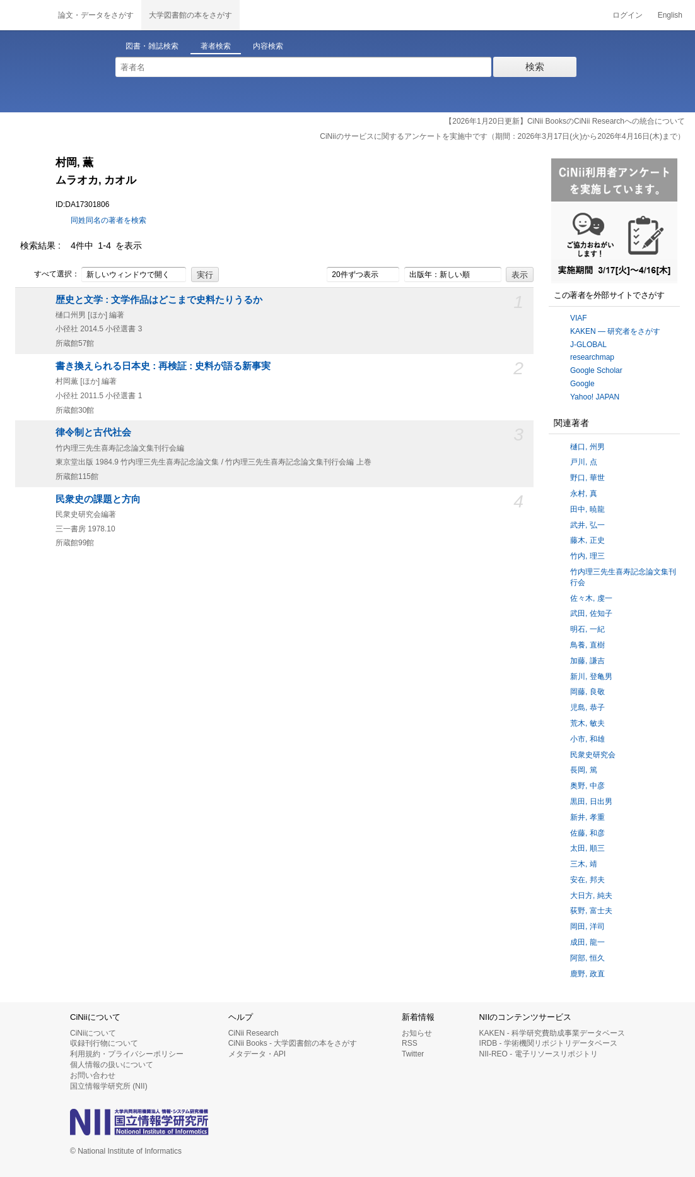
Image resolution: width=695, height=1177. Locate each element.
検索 (534, 66)
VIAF (578, 318)
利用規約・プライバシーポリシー (127, 1054)
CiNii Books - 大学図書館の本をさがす (293, 1043)
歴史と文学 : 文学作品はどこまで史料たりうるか (158, 300)
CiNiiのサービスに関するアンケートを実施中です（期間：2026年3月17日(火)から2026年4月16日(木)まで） (502, 136)
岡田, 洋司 (587, 926)
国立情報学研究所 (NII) (109, 1086)
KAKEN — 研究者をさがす (615, 331)
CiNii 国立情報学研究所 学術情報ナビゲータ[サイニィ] (25, 15)
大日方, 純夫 (591, 895)
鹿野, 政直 (587, 973)
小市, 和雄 (587, 739)
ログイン (627, 15)
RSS (410, 1043)
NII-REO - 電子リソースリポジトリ (538, 1054)
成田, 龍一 (587, 942)
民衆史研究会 (593, 754)
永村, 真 (583, 493)
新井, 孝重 (587, 817)
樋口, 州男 (587, 446)
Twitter (413, 1054)
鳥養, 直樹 (587, 645)
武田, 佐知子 (591, 613)
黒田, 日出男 (591, 801)
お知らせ (417, 1033)
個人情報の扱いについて (111, 1064)
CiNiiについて (93, 1033)
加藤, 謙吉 (587, 660)
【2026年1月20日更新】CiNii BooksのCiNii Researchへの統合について (565, 121)
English (670, 15)
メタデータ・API (257, 1054)
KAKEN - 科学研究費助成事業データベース (552, 1033)
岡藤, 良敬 (587, 691)
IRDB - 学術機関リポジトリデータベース (548, 1043)
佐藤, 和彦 (587, 833)
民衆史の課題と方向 (98, 499)
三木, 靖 (583, 864)
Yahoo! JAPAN (594, 397)
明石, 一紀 (587, 629)
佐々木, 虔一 (591, 598)
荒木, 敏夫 (587, 723)
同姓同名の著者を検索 (108, 220)
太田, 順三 (587, 848)
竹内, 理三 (587, 556)
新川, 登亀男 (591, 676)
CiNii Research (253, 1033)
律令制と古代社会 (93, 432)
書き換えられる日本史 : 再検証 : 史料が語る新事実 (163, 366)
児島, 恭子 (587, 707)
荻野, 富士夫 (591, 910)
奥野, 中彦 (587, 785)
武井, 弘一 (587, 525)
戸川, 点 (583, 462)
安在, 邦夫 (587, 879)
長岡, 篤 (583, 770)
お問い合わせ (92, 1075)
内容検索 (268, 46)
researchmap (592, 357)
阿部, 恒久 (587, 958)
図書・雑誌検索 (152, 46)
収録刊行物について (104, 1043)
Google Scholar (596, 370)
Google (582, 383)
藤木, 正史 (587, 540)
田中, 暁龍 (587, 509)
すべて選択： (49, 274)
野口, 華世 (587, 477)
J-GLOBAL (588, 344)
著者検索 (216, 46)
